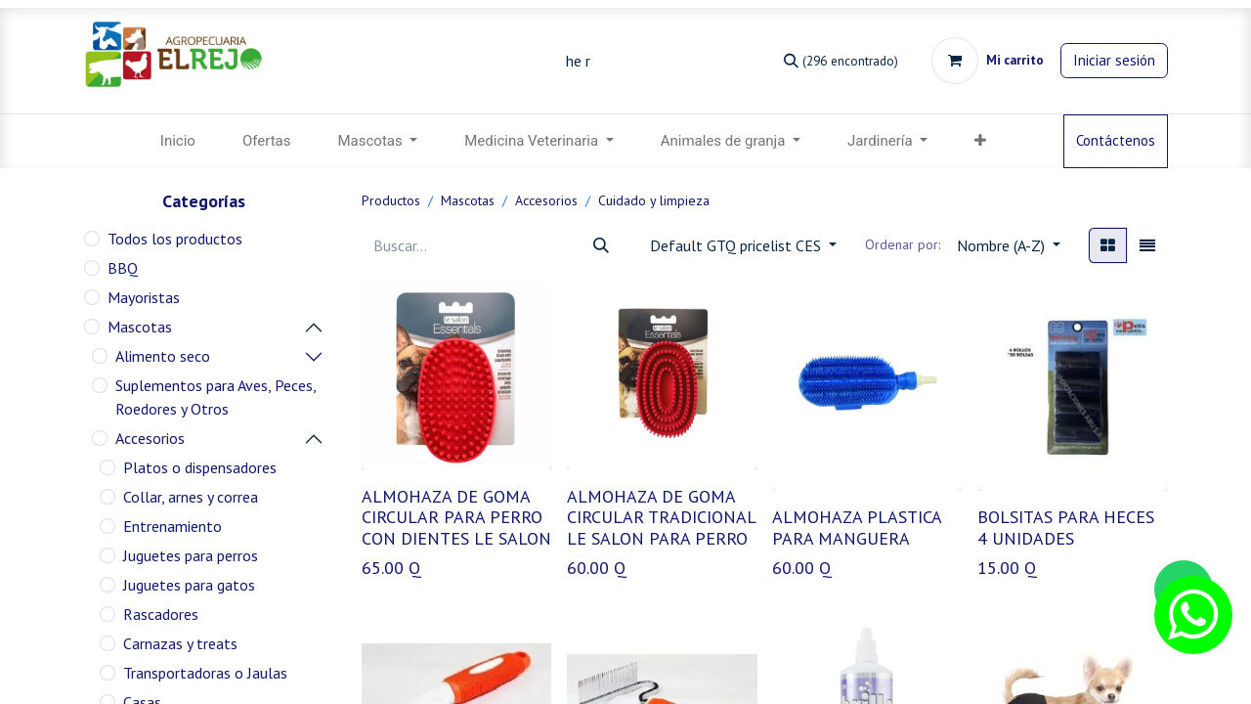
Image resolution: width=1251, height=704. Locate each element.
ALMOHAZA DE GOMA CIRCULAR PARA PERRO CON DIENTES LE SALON (456, 517)
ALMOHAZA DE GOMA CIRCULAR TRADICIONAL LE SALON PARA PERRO (661, 517)
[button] (980, 141)
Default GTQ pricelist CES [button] (737, 245)
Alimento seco (162, 356)
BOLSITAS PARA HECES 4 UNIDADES (1065, 528)
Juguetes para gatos (189, 584)
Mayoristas (144, 297)
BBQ (123, 268)
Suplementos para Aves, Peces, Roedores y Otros (215, 396)
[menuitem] (178, 141)
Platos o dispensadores (200, 467)
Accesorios (150, 438)
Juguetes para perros (190, 555)
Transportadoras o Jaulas (205, 672)
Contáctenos (1115, 140)
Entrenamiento (172, 526)
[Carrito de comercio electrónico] (988, 60)
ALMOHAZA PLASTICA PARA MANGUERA (856, 528)
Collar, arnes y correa (190, 496)
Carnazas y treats (180, 643)
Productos (391, 200)
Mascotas (140, 326)
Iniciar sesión (1114, 60)
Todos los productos (175, 238)
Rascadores (160, 614)
